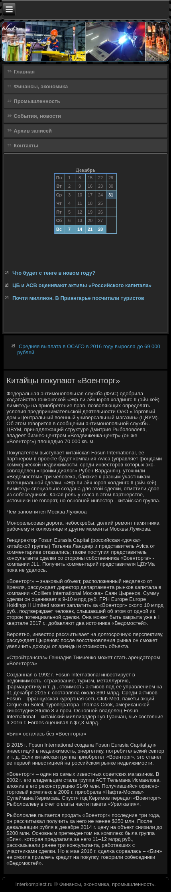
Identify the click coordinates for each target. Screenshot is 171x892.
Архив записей (33, 131)
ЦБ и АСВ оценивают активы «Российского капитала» (81, 285)
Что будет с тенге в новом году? (53, 273)
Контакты (26, 146)
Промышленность (37, 101)
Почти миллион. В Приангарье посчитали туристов (78, 298)
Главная (24, 72)
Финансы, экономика (41, 86)
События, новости (37, 116)
